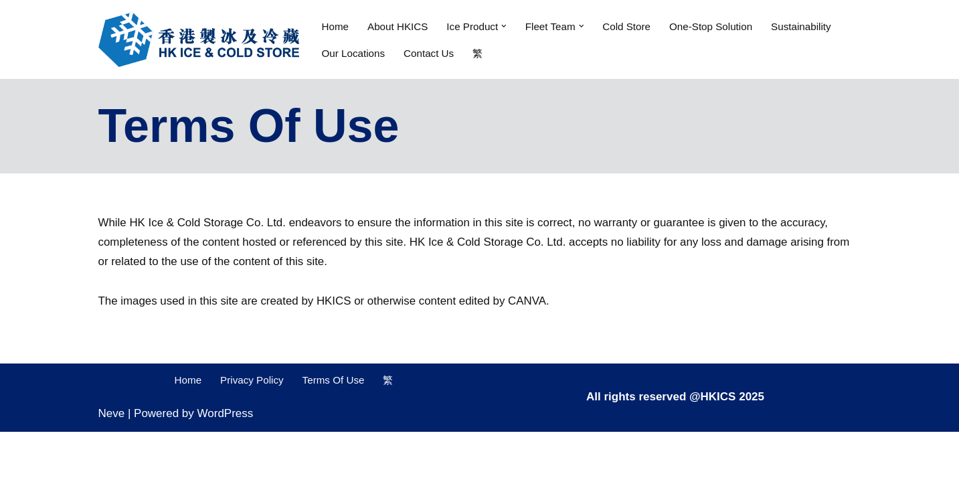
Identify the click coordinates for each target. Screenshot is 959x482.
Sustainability (804, 25)
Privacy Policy (252, 430)
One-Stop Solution (713, 25)
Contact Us (429, 52)
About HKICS (397, 25)
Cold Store (628, 25)
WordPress (225, 463)
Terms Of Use (333, 430)
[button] (505, 26)
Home (335, 25)
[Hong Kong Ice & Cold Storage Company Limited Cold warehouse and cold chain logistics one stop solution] (198, 39)
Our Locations (353, 52)
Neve (111, 463)
